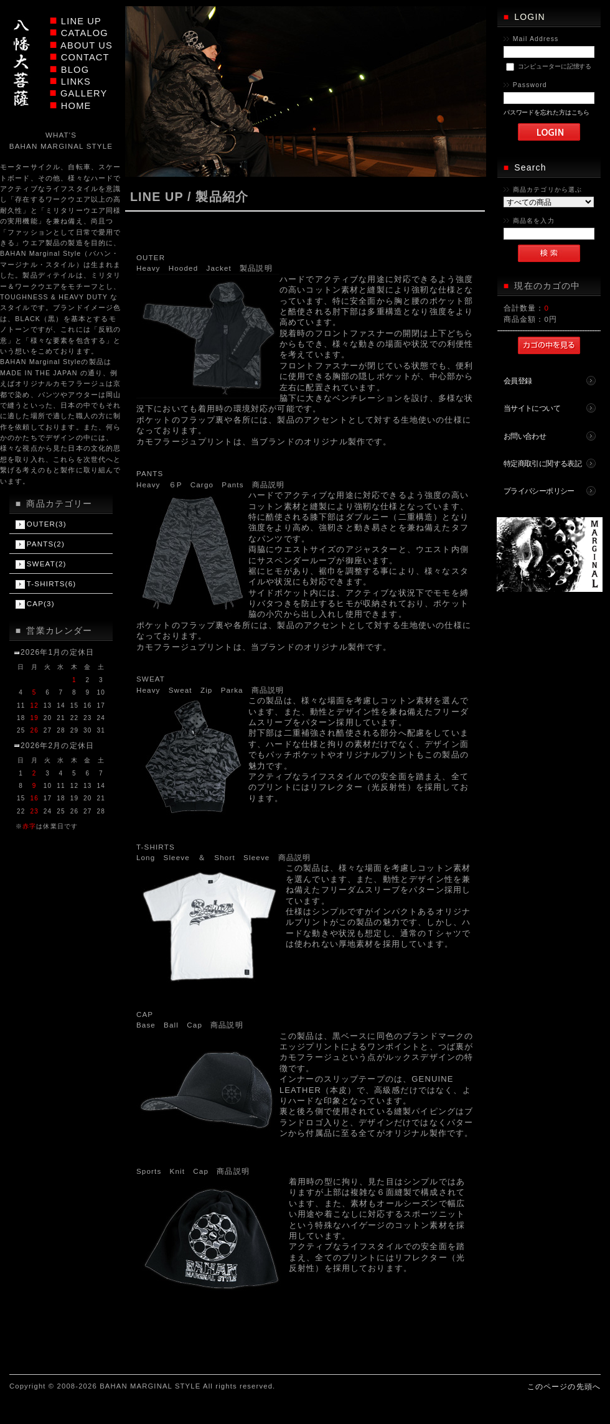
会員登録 (518, 381)
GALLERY (83, 93)
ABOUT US (86, 45)
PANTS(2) (46, 544)
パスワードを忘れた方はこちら (547, 112)
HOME (76, 106)
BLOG (75, 70)
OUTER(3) (47, 524)
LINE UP (81, 21)
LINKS (76, 82)
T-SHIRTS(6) (52, 583)
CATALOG (84, 33)
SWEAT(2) (47, 564)
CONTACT (85, 57)
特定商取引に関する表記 (543, 463)
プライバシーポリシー (539, 491)
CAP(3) (41, 603)
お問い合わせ (525, 436)
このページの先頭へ (564, 1386)
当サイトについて (532, 408)
